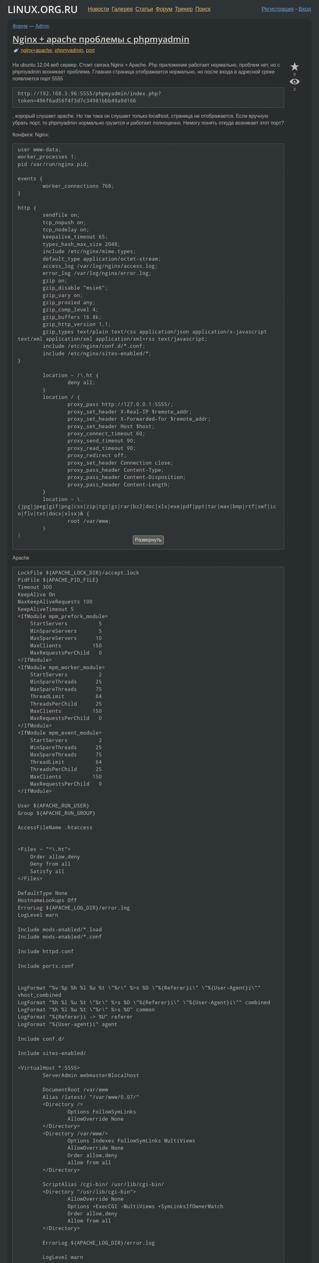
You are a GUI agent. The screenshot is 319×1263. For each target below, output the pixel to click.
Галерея (122, 9)
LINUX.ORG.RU (42, 9)
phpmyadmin (69, 50)
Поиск (203, 9)
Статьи (144, 9)
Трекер (184, 9)
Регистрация (278, 9)
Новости (98, 9)
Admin (43, 26)
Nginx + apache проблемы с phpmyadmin (100, 39)
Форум (164, 9)
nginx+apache (36, 50)
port (90, 50)
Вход (304, 9)
